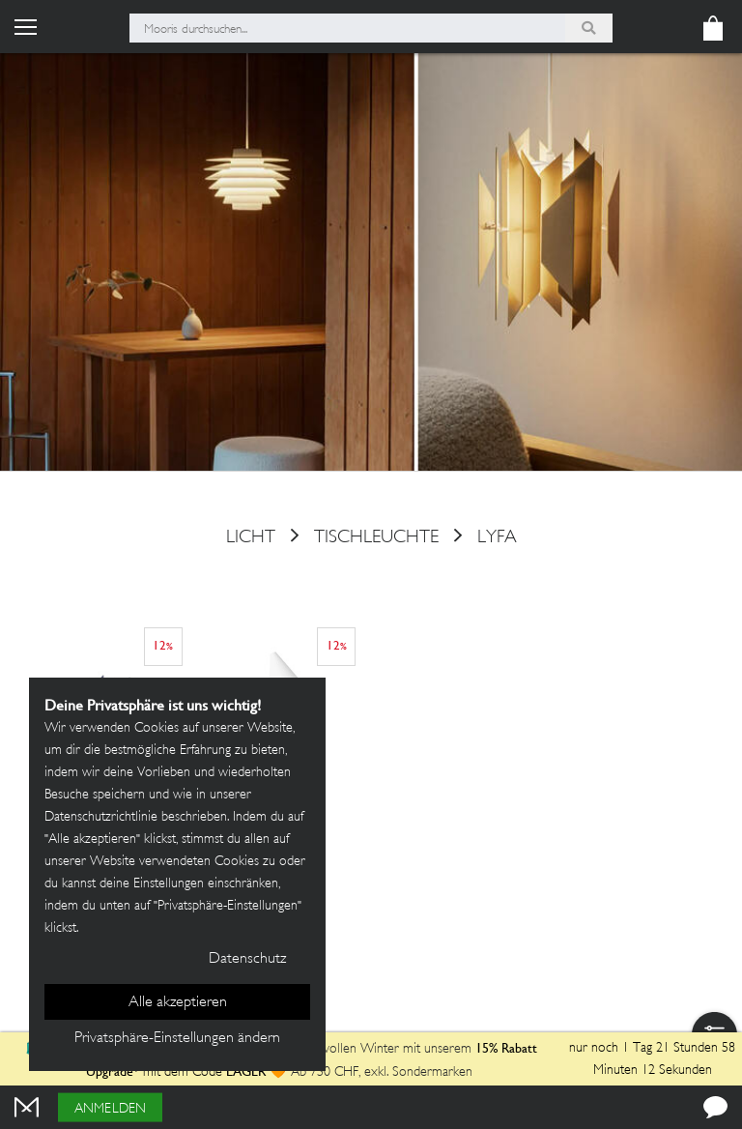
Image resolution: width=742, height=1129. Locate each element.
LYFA (497, 537)
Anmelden (110, 1109)
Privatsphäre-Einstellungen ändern (177, 1038)
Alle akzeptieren (177, 1003)
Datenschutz (247, 959)
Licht (250, 537)
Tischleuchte (376, 537)
